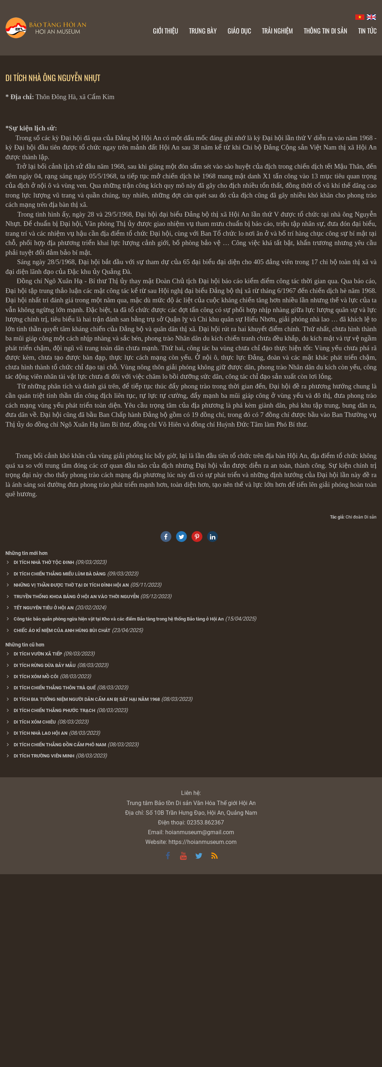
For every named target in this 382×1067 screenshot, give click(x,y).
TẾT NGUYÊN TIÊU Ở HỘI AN (44, 800)
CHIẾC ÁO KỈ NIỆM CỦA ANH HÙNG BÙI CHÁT (62, 823)
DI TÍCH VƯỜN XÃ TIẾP (38, 846)
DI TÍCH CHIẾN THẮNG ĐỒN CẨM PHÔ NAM (60, 937)
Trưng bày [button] (203, 30)
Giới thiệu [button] (165, 30)
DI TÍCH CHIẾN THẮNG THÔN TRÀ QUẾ (55, 880)
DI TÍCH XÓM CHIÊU (35, 914)
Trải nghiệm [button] (277, 30)
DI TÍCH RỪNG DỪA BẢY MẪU (45, 858)
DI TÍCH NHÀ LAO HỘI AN (40, 926)
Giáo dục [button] (239, 30)
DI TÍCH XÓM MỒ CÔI (36, 869)
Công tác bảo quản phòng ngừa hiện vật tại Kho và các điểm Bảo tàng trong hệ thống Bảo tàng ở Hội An (119, 811)
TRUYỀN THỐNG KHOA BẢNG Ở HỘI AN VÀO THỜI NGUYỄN (76, 789)
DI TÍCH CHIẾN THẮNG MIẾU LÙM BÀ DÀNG (60, 766)
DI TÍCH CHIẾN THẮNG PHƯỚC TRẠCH (54, 903)
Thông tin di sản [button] (325, 30)
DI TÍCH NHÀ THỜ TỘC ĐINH (44, 755)
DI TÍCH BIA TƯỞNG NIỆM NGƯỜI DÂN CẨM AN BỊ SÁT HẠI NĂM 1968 (87, 892)
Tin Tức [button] (367, 30)
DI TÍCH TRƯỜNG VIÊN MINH (44, 948)
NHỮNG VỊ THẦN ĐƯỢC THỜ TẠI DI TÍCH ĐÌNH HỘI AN (71, 778)
